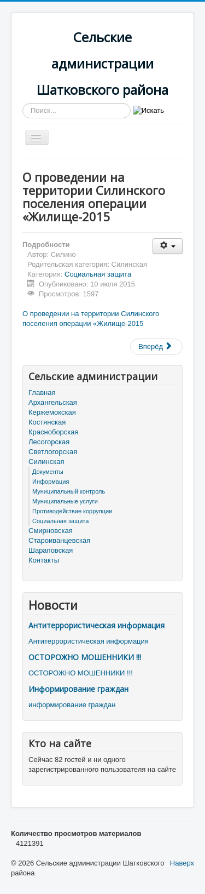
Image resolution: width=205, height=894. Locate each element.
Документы (47, 471)
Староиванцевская (59, 540)
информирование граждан (71, 705)
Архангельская (52, 402)
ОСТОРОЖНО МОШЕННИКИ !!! (84, 657)
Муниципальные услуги (65, 501)
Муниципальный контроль (68, 491)
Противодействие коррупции (72, 511)
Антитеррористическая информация (96, 625)
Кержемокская (52, 412)
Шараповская (50, 550)
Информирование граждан (78, 689)
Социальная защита (98, 274)
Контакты (43, 560)
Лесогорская (48, 442)
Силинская (46, 461)
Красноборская (53, 432)
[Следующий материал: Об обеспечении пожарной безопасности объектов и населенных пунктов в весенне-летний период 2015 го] (156, 347)
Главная (41, 392)
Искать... (22, 103)
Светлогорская (52, 452)
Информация (50, 481)
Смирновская (50, 530)
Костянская (47, 422)
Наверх (182, 863)
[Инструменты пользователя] (168, 246)
